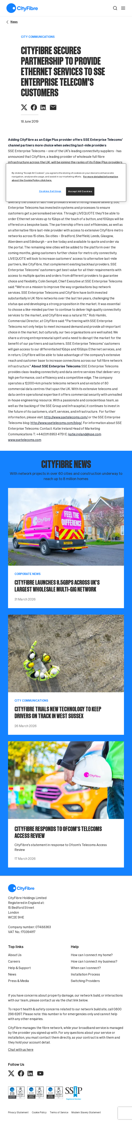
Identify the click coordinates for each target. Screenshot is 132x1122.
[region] (66, 182)
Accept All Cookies (80, 191)
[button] (115, 8)
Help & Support (19, 968)
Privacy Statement (18, 1112)
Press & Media (18, 981)
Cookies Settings (50, 191)
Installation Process (85, 974)
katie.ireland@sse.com (84, 434)
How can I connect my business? (94, 961)
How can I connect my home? (92, 955)
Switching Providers (85, 981)
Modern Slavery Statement (86, 1112)
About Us (15, 955)
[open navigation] (123, 8)
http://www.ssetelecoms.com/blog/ (56, 423)
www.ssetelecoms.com (24, 440)
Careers (14, 961)
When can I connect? (86, 968)
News (12, 974)
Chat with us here (20, 1049)
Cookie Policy (39, 1112)
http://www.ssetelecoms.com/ (66, 417)
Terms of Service (59, 1112)
